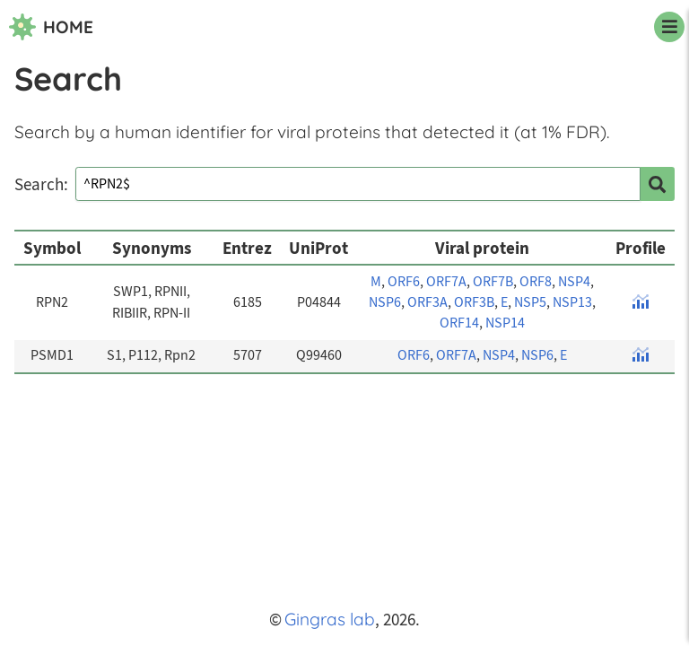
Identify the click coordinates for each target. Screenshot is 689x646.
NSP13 (572, 302)
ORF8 (535, 282)
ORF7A (446, 282)
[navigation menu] (669, 27)
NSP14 (505, 323)
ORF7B (493, 282)
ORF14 (459, 323)
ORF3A (427, 302)
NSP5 (530, 302)
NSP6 (385, 302)
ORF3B (474, 302)
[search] (658, 184)
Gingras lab (329, 619)
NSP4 (574, 282)
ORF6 (404, 282)
